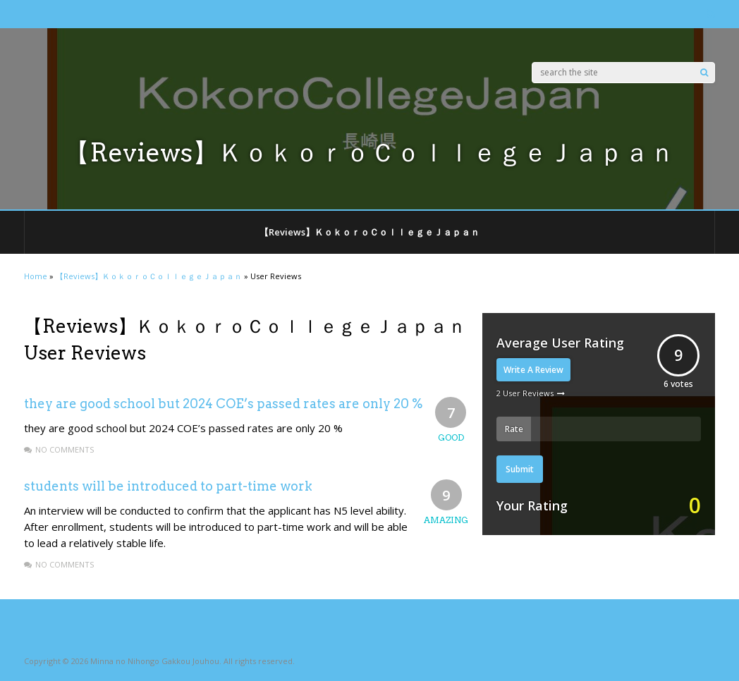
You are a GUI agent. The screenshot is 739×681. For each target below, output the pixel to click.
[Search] (704, 72)
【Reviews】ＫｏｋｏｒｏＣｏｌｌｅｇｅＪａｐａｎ (369, 232)
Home (35, 276)
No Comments (64, 449)
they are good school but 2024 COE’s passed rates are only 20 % (223, 403)
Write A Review (533, 370)
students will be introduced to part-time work (168, 486)
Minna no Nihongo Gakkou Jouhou (154, 661)
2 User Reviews (525, 393)
